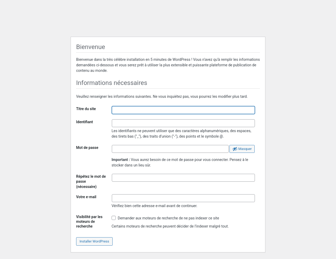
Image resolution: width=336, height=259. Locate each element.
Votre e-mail (86, 197)
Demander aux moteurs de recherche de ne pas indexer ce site (165, 218)
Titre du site (86, 109)
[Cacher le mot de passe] (242, 149)
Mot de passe (87, 147)
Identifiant (84, 122)
